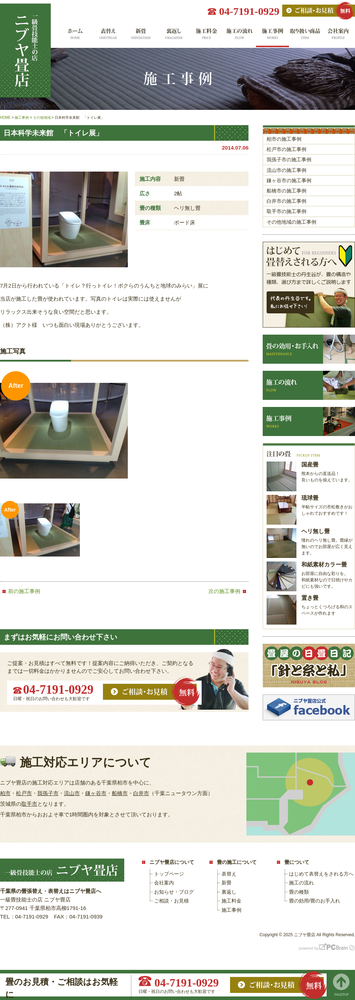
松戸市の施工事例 (286, 149)
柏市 (5, 793)
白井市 (141, 793)
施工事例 (272, 36)
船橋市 (120, 793)
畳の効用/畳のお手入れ (314, 901)
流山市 (72, 793)
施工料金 (206, 36)
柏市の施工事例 (284, 139)
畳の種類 (299, 892)
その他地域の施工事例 (291, 222)
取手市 (29, 804)
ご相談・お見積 (171, 901)
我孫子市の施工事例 (289, 159)
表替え (107, 36)
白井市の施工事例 (286, 201)
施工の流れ (239, 36)
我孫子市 (48, 793)
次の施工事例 (224, 591)
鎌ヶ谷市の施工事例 (289, 180)
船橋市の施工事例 (286, 191)
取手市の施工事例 (286, 211)
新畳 (140, 36)
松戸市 (24, 793)
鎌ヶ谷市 (95, 793)
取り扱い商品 (305, 36)
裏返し (173, 36)
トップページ (169, 874)
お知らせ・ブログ (174, 892)
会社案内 (338, 36)
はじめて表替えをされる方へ (321, 874)
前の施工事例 (24, 591)
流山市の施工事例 (286, 170)
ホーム (74, 36)
